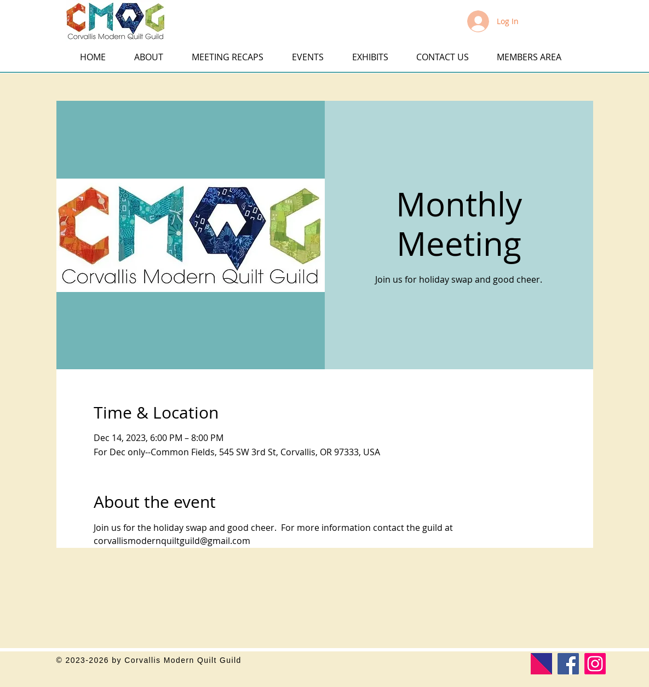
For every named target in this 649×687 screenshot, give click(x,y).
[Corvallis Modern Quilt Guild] (595, 663)
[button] (17, 15)
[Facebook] (568, 663)
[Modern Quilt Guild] (541, 663)
